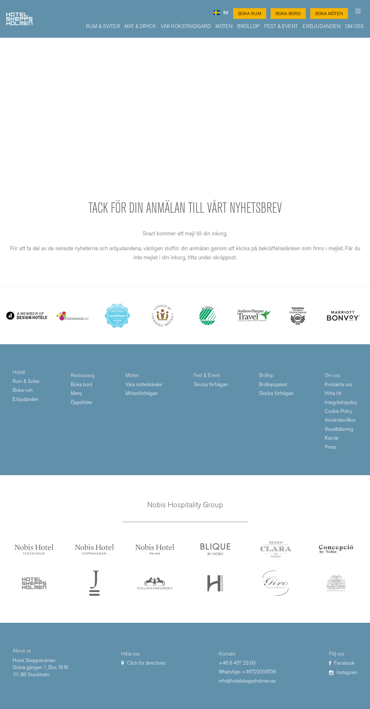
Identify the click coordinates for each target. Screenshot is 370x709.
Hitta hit (333, 393)
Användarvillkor (340, 420)
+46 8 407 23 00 (237, 663)
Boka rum (23, 390)
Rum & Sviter (103, 26)
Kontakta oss (338, 384)
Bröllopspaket (273, 384)
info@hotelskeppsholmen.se (247, 681)
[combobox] (221, 12)
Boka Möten (329, 13)
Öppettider (81, 402)
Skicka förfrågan (210, 384)
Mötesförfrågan (142, 393)
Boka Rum (249, 13)
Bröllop (248, 26)
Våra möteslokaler (144, 384)
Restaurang (83, 375)
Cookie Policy (338, 411)
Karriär (332, 438)
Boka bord (81, 384)
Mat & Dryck (140, 26)
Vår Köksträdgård (186, 26)
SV (221, 12)
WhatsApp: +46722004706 (247, 671)
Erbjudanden (321, 26)
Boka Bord (288, 13)
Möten (224, 26)
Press (330, 447)
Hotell (19, 372)
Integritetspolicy (341, 402)
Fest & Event (281, 26)
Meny (76, 393)
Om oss (354, 26)
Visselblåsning (339, 429)
